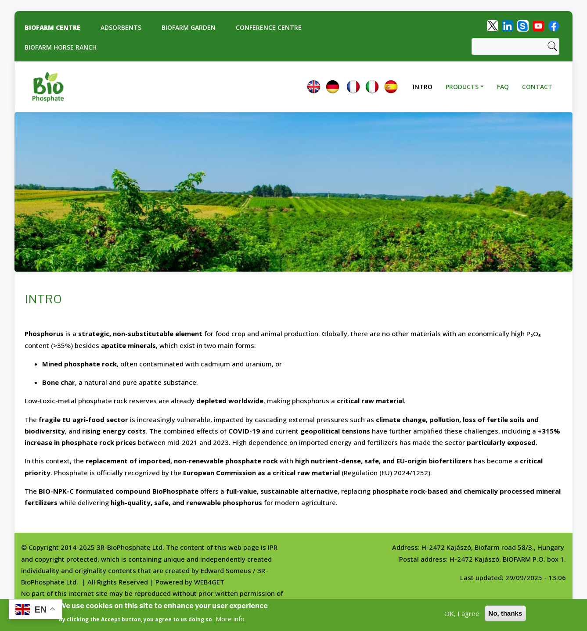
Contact (537, 86)
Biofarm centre (52, 27)
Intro (422, 86)
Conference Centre (269, 27)
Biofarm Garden (189, 27)
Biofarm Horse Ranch (61, 47)
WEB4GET (209, 581)
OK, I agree (461, 613)
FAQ (503, 86)
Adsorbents (121, 27)
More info (230, 619)
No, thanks (505, 613)
